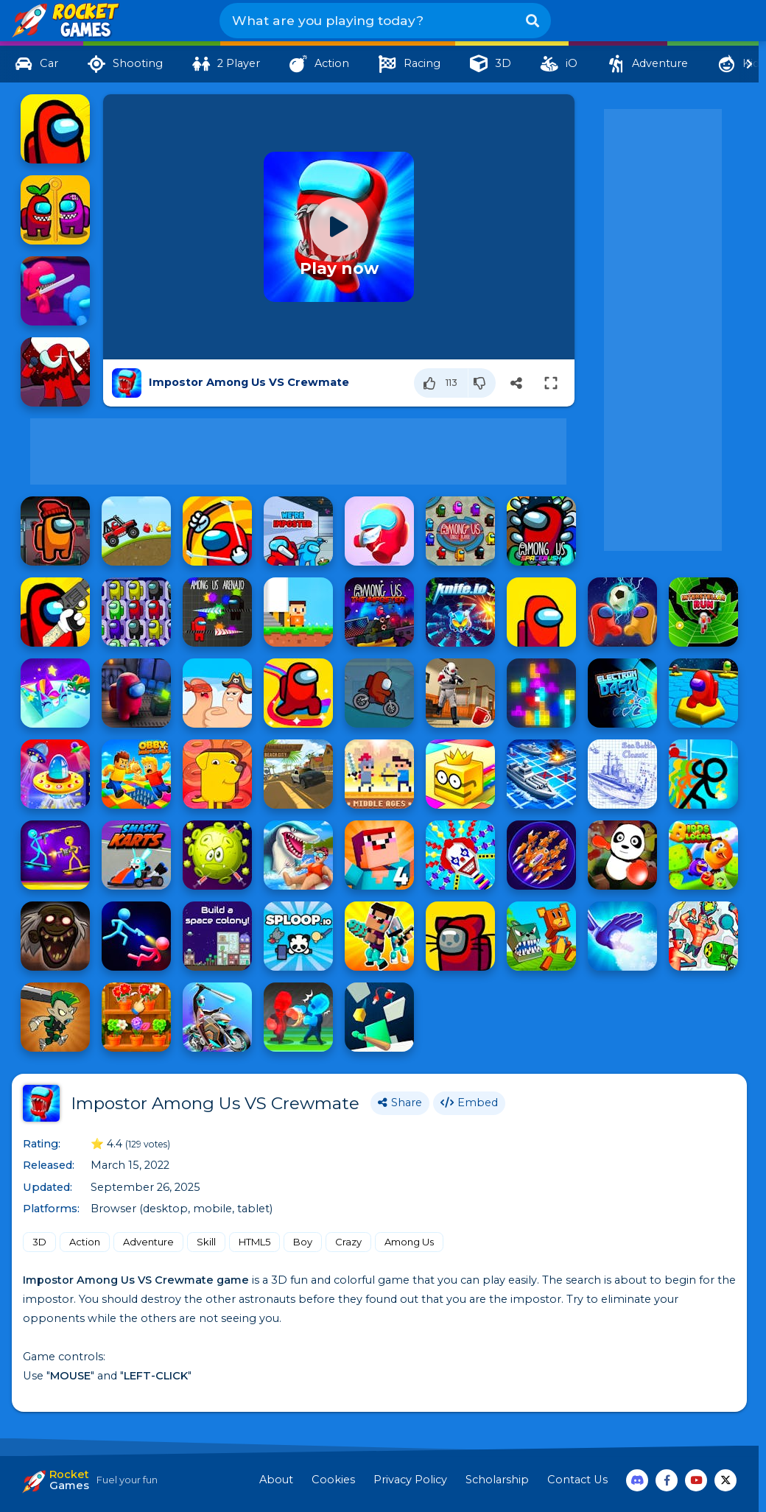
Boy (302, 1242)
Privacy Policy (410, 1479)
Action (84, 1242)
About (276, 1479)
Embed (469, 1102)
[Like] (441, 383)
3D (39, 1242)
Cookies (333, 1479)
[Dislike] (482, 383)
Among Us (409, 1242)
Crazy (348, 1242)
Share (400, 1102)
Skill (206, 1242)
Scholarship (497, 1479)
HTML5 (254, 1242)
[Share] (516, 383)
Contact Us (577, 1479)
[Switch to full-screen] (551, 383)
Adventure (148, 1242)
